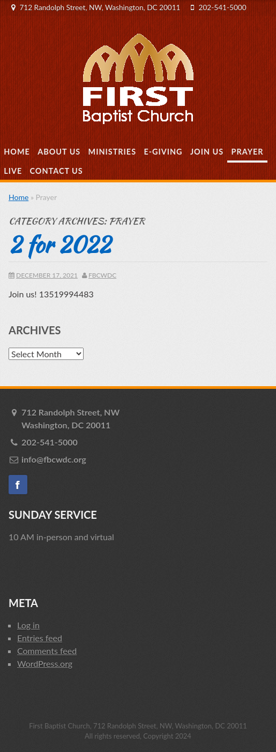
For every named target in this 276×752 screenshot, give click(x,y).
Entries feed (39, 638)
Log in (28, 625)
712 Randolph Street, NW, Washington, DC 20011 (99, 7)
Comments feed (47, 651)
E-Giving (163, 151)
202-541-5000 (223, 7)
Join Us (206, 151)
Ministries (112, 151)
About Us (59, 151)
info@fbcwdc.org (53, 459)
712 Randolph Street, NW (144, 419)
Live (13, 170)
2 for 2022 (59, 244)
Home (17, 151)
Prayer (248, 151)
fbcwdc (102, 275)
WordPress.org (44, 663)
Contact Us (56, 170)
